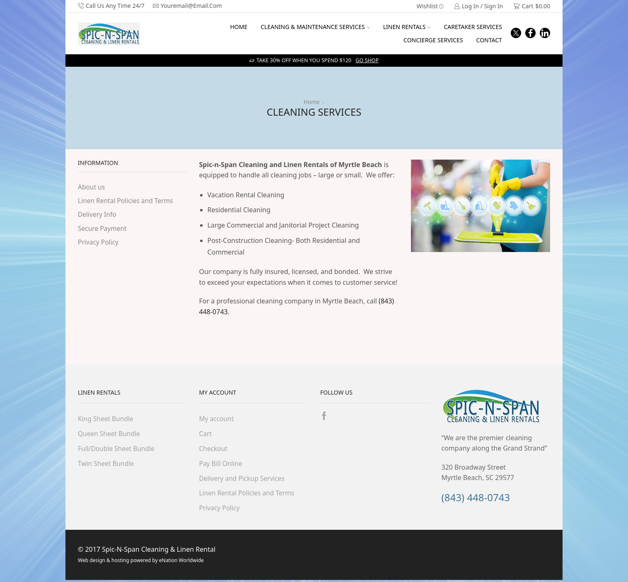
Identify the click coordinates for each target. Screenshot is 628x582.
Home (311, 102)
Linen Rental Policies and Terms (127, 201)
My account (217, 418)
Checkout (213, 448)
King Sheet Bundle (106, 418)
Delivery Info (97, 215)
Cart (205, 434)
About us (92, 187)
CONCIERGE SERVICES (433, 40)
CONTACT (489, 40)
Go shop (367, 60)
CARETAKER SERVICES (473, 27)
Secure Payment (103, 228)
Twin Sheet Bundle (106, 464)
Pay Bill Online (221, 464)
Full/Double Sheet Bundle (117, 448)
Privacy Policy (99, 242)
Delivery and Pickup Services (243, 479)
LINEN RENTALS (407, 27)
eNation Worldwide (181, 562)
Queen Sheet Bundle (110, 434)
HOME (238, 27)
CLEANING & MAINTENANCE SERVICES (315, 27)
